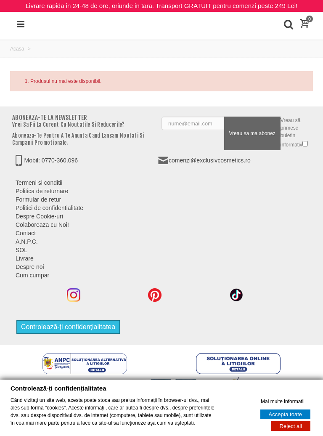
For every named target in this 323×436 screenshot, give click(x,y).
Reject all (291, 426)
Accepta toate (285, 414)
